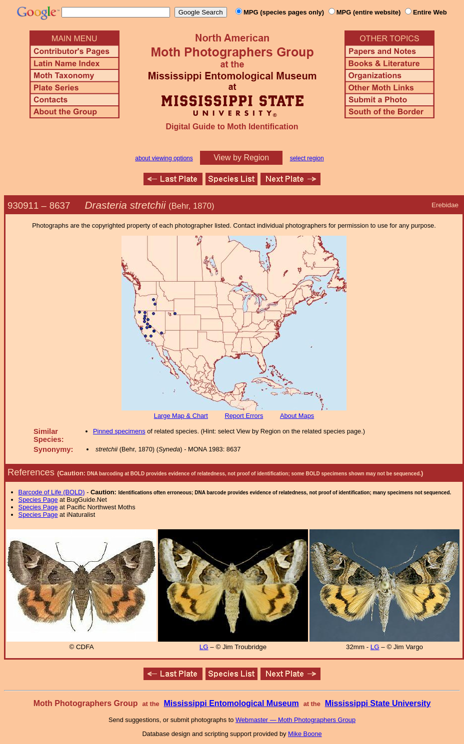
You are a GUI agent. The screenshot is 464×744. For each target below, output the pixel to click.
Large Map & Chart (181, 415)
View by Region (241, 157)
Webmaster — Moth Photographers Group (296, 720)
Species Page (38, 499)
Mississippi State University (378, 703)
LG (204, 647)
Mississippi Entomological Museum (231, 703)
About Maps (297, 415)
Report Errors (244, 415)
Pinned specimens (119, 431)
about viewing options (163, 158)
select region (307, 158)
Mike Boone (305, 734)
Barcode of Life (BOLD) (51, 492)
